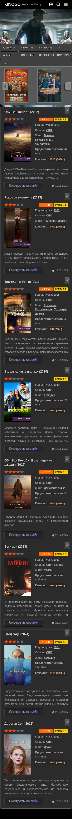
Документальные (54, 488)
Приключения (43, 139)
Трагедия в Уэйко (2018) (22, 281)
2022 (57, 124)
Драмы (62, 220)
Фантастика (42, 143)
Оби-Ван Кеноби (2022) (21, 112)
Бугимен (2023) (15, 546)
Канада (58, 564)
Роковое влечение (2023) (23, 197)
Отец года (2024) (16, 634)
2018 (57, 294)
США (49, 130)
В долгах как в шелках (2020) (26, 371)
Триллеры (50, 220)
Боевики (49, 135)
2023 (57, 210)
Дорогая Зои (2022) (18, 723)
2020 (57, 384)
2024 (57, 647)
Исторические (44, 309)
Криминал (50, 305)
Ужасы (48, 569)
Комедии (49, 395)
